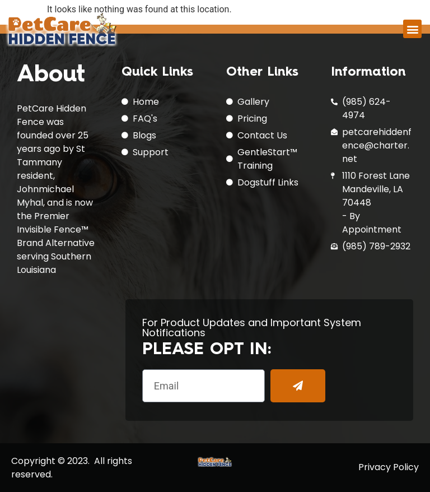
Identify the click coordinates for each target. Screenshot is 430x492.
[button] (412, 29)
